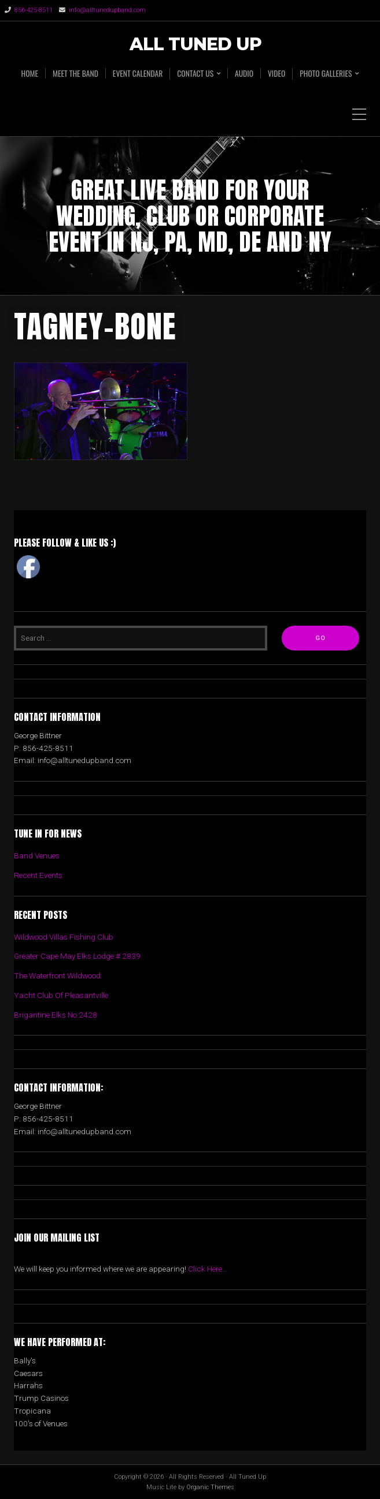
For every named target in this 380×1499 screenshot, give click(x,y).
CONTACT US (195, 73)
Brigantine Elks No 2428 (55, 1014)
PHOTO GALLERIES (326, 73)
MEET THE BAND (75, 73)
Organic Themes (210, 1487)
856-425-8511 (33, 10)
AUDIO (244, 73)
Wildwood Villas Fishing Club (63, 936)
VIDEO (276, 73)
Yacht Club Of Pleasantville (61, 995)
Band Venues (37, 855)
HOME (29, 73)
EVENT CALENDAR (138, 73)
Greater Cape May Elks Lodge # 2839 (77, 955)
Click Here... (207, 1268)
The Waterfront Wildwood (57, 975)
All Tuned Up (195, 44)
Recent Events (38, 875)
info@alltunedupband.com (107, 10)
